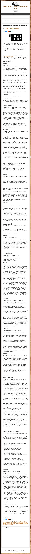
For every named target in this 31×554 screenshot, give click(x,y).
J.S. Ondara (9, 522)
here (23, 52)
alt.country (7, 521)
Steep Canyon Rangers (19, 523)
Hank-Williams (5, 522)
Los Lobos (20, 522)
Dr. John (21, 521)
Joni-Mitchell (17, 522)
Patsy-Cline (8, 523)
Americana (10, 521)
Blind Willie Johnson (17, 521)
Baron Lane (12, 28)
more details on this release (8, 56)
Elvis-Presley (24, 521)
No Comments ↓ (17, 28)
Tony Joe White (7, 524)
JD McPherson (13, 522)
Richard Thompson (12, 523)
